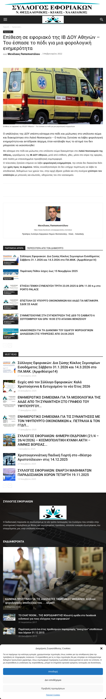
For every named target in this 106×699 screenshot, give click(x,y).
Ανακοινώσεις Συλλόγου (9, 263)
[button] (101, 648)
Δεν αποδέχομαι (53, 680)
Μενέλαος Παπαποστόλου (24, 54)
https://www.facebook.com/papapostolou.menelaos (53, 230)
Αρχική (6, 27)
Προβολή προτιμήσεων (53, 688)
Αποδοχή (53, 671)
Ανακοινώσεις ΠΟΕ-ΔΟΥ (9, 337)
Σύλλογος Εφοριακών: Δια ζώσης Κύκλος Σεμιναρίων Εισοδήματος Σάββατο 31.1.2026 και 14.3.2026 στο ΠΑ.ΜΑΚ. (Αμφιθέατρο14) (59, 367)
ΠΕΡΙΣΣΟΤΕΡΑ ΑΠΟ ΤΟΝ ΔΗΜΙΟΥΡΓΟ (45, 248)
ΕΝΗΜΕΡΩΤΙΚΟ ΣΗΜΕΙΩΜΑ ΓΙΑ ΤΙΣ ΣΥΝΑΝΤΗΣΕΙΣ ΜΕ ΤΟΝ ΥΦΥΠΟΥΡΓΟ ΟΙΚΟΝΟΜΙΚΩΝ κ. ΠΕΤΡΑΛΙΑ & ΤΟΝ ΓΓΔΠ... (59, 421)
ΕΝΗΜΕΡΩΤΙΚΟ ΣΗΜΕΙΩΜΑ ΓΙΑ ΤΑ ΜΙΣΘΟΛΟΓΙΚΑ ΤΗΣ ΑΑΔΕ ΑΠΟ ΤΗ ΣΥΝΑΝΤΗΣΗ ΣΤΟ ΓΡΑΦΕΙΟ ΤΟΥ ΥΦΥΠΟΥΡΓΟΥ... (59, 401)
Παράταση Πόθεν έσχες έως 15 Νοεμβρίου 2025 (49, 271)
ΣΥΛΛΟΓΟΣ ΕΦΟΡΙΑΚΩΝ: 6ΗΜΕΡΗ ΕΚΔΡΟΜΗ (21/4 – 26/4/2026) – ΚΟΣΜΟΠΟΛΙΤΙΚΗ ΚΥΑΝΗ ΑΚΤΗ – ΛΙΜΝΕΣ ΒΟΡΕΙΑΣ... (58, 440)
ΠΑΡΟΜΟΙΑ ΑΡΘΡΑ (14, 248)
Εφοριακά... (17, 27)
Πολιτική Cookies (53, 695)
